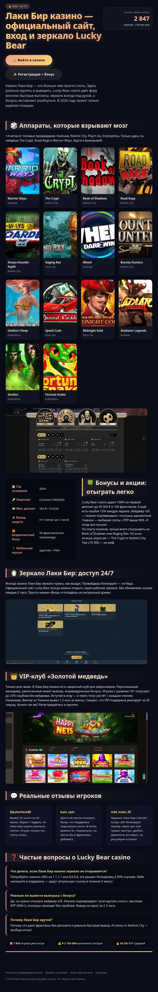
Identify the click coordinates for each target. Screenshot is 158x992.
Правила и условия (56, 972)
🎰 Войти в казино (29, 60)
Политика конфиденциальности (24, 972)
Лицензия (101, 972)
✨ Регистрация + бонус (33, 74)
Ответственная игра (81, 972)
